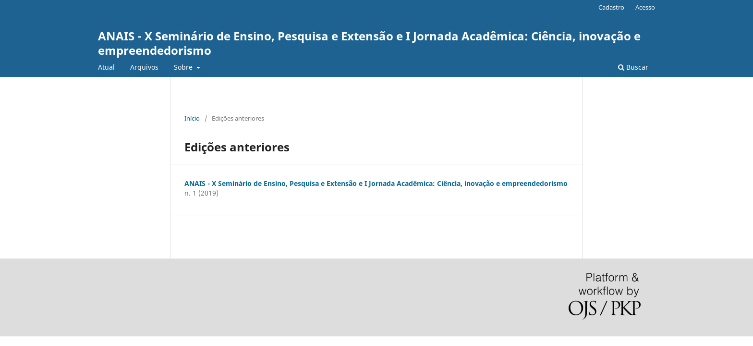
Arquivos (144, 67)
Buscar (633, 67)
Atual (106, 67)
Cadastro (611, 7)
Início (192, 118)
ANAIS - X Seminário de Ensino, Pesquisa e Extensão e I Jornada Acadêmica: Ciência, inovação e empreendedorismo (369, 43)
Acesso (645, 7)
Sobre (184, 67)
